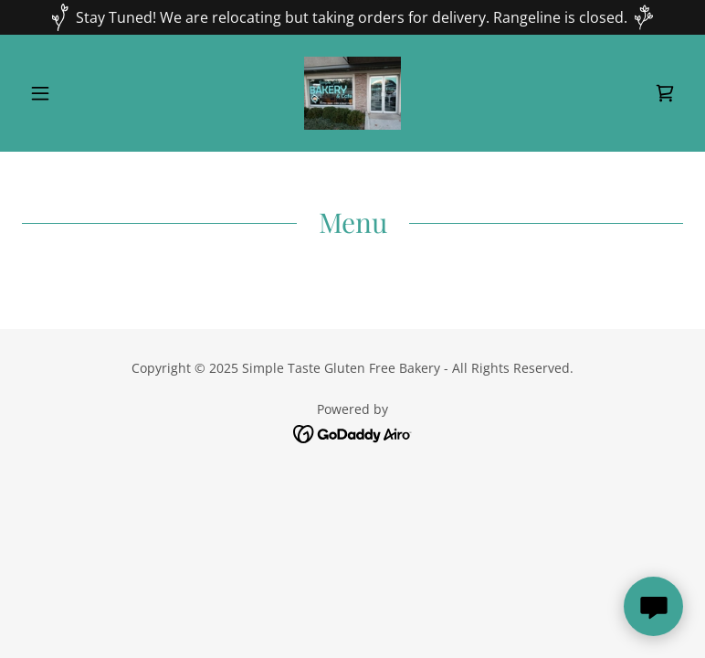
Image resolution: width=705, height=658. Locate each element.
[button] (71, 93)
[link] (352, 93)
